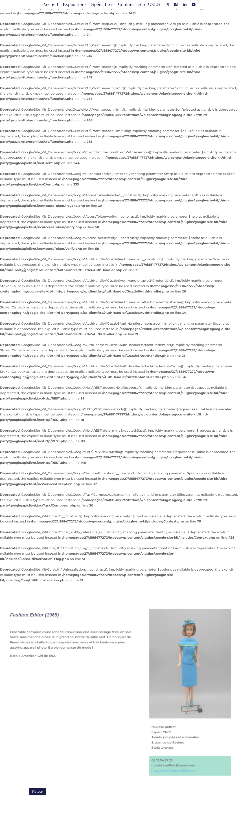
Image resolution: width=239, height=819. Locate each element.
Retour (37, 792)
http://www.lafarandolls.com (173, 770)
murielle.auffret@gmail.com (172, 765)
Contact (126, 4)
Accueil (50, 4)
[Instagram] (166, 4)
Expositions (75, 4)
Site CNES (149, 4)
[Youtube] (193, 4)
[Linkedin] (184, 4)
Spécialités (102, 4)
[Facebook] (175, 4)
